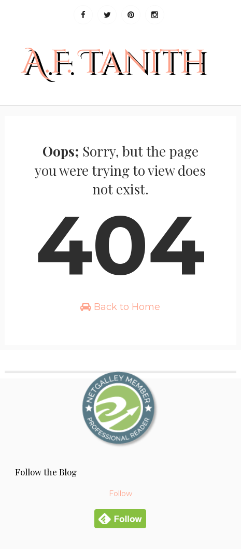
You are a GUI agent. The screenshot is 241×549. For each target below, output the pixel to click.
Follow (120, 493)
